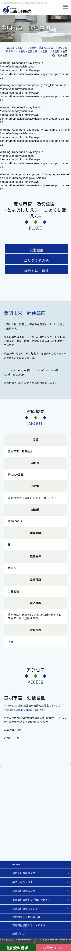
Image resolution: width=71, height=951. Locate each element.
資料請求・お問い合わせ (26, 917)
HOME (16, 864)
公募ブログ (18, 933)
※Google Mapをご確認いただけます (25, 709)
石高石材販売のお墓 (23, 890)
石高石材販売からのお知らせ (28, 925)
